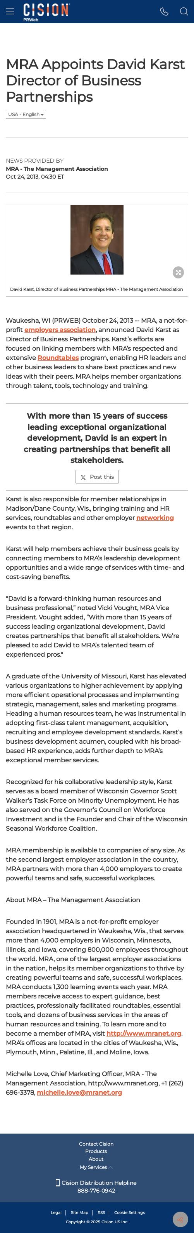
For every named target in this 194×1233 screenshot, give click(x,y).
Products (96, 1151)
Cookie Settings (129, 1212)
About (96, 1159)
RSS (101, 1212)
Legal (56, 1212)
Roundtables (58, 358)
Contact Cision (96, 1144)
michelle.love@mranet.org (79, 1092)
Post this (97, 476)
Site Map (79, 1212)
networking (155, 518)
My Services (96, 1167)
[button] (164, 11)
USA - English (26, 114)
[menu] (10, 11)
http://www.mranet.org (143, 1033)
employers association (60, 330)
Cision (107, 1221)
